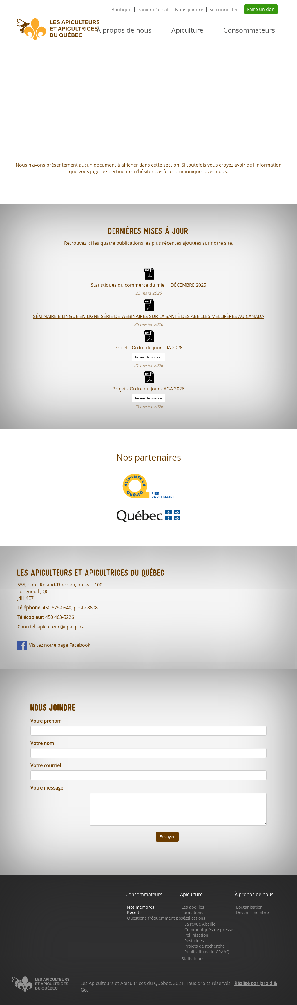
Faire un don (261, 9)
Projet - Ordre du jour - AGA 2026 (148, 388)
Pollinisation (196, 935)
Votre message (46, 788)
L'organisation (249, 907)
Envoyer (167, 836)
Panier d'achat (153, 9)
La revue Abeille (199, 924)
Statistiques (193, 958)
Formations (192, 912)
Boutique (121, 9)
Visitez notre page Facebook (59, 645)
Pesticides (194, 940)
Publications (193, 918)
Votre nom (42, 743)
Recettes (135, 912)
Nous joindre (189, 9)
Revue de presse (148, 357)
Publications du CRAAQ (206, 951)
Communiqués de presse (208, 929)
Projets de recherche (204, 946)
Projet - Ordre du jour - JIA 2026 (148, 347)
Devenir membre (252, 912)
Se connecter (223, 9)
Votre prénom (45, 721)
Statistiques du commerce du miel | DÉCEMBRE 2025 (148, 285)
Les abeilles (193, 907)
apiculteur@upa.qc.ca (61, 627)
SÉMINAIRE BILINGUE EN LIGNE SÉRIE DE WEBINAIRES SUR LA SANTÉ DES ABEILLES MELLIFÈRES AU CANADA (148, 316)
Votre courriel (45, 765)
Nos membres (140, 907)
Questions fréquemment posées (158, 918)
